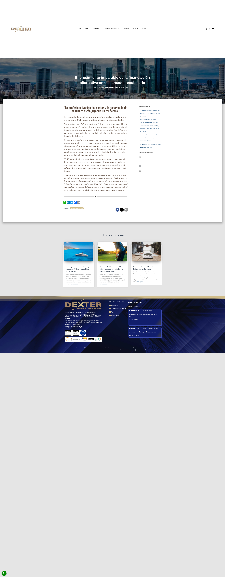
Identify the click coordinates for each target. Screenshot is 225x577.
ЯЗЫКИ (144, 29)
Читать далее (74, 284)
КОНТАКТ (135, 28)
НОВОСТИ (126, 28)
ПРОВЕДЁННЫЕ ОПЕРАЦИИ (112, 28)
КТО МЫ (87, 28)
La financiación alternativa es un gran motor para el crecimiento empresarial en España (150, 113)
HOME (79, 28)
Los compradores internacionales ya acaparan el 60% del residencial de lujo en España (150, 128)
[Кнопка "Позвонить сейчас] (4, 573)
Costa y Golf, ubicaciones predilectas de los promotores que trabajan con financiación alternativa (151, 137)
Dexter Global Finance (77, 208)
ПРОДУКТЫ (97, 29)
